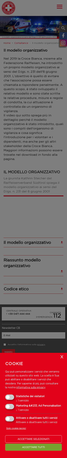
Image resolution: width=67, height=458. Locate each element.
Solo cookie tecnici (16, 428)
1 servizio (22, 400)
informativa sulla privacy (30, 387)
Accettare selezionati (33, 439)
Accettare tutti (33, 447)
